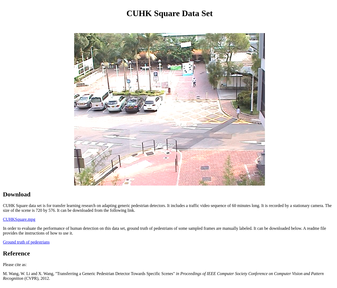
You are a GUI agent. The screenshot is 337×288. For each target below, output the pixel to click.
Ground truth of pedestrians (26, 242)
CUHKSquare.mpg (19, 219)
